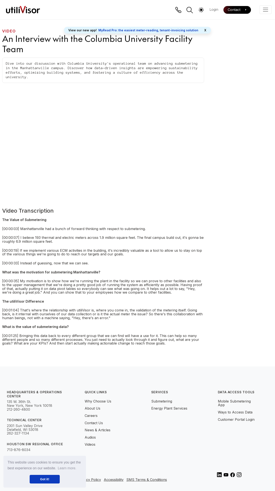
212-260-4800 (18, 410)
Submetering (161, 401)
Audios (90, 437)
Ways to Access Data (235, 412)
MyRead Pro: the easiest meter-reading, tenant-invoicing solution (148, 30)
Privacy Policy (89, 480)
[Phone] (178, 10)
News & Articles (97, 430)
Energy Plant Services (169, 408)
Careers (91, 415)
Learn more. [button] (67, 468)
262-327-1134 (18, 433)
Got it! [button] (44, 479)
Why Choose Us (98, 401)
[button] (190, 10)
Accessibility (114, 480)
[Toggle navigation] (266, 9)
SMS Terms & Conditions (146, 480)
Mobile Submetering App (234, 403)
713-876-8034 (19, 450)
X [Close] (205, 30)
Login (213, 9)
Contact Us (94, 423)
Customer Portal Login (236, 419)
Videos (90, 444)
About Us (92, 408)
